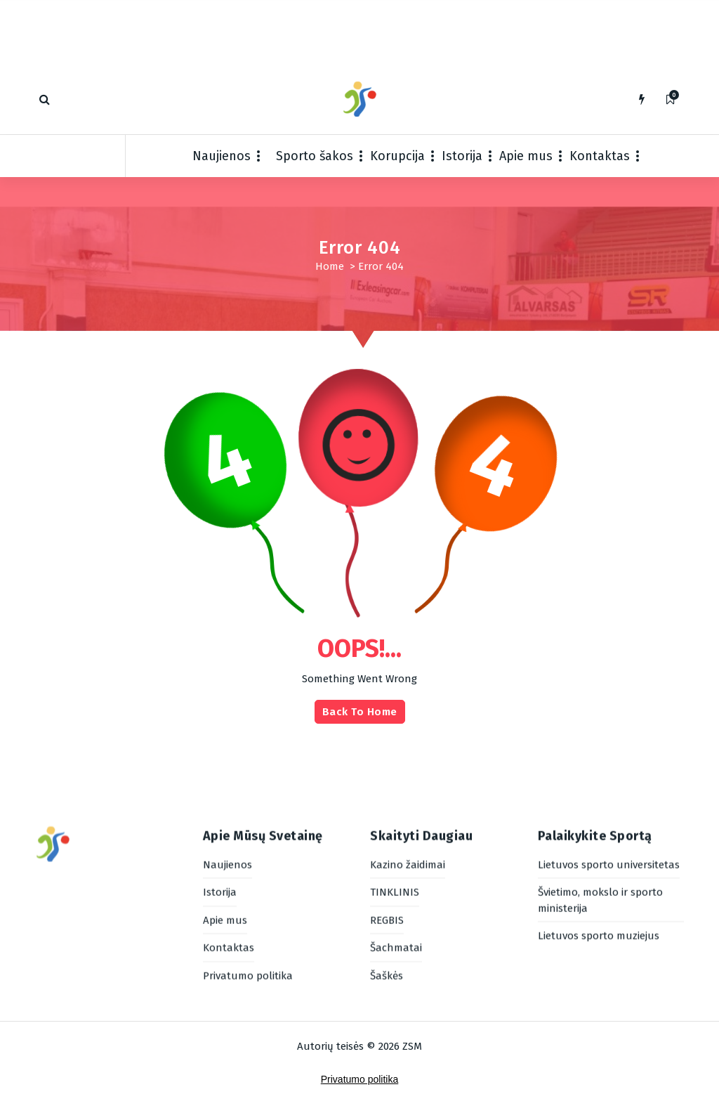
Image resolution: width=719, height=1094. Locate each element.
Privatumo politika (248, 882)
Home (329, 266)
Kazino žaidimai (407, 771)
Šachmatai (396, 855)
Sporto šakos (314, 156)
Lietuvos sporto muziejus (598, 843)
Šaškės (386, 882)
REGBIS (387, 827)
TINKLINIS (394, 799)
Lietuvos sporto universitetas (609, 771)
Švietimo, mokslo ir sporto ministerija (600, 807)
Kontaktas (599, 156)
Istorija (462, 156)
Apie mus (526, 156)
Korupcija (397, 156)
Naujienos (221, 156)
